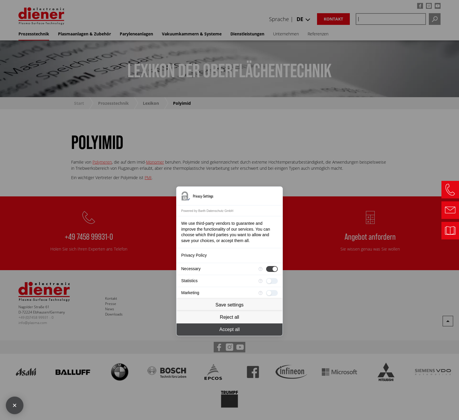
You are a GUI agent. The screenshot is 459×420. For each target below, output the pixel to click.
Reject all (229, 317)
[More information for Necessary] (260, 268)
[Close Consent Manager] (14, 405)
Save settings (229, 304)
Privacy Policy (194, 255)
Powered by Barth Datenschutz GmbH (207, 210)
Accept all (229, 329)
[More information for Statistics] (260, 280)
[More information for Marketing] (260, 292)
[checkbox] (272, 269)
